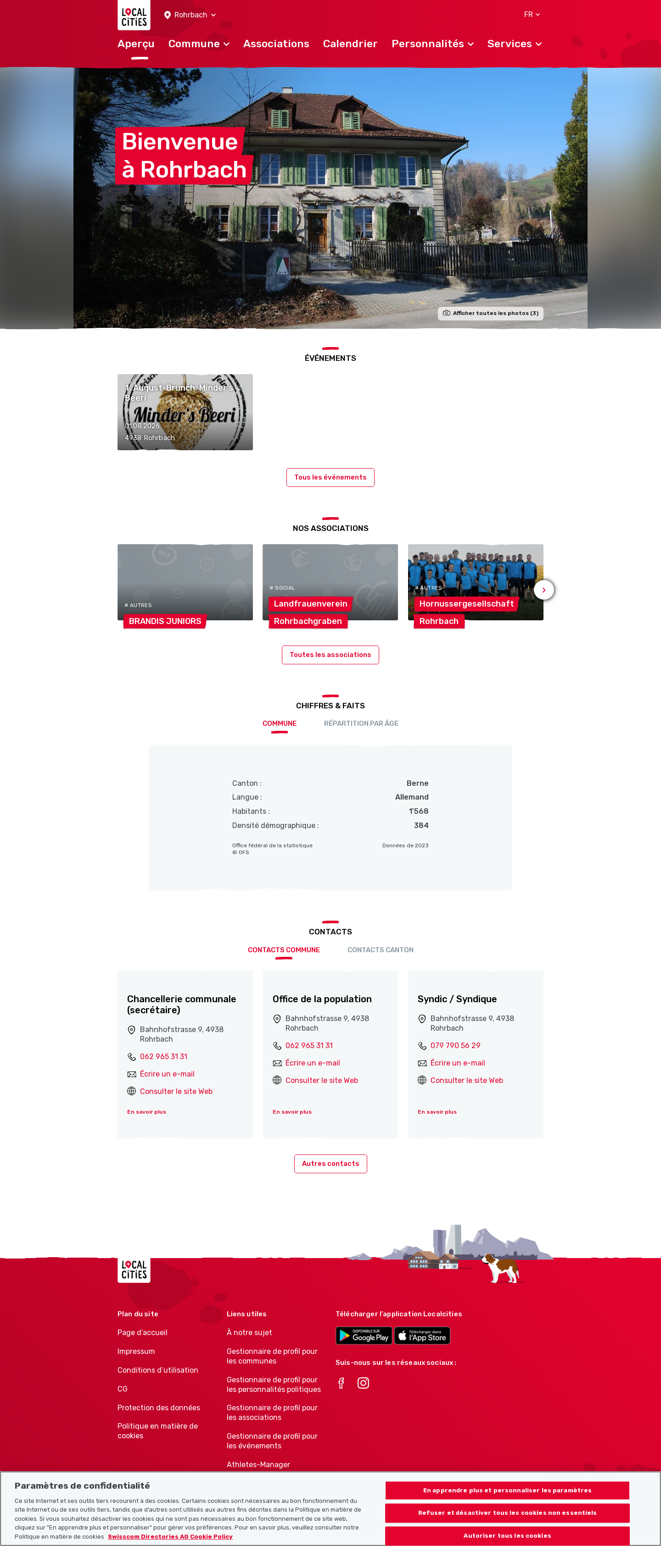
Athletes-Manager (258, 1464)
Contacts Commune (284, 950)
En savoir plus (146, 1112)
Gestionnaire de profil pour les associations (272, 1412)
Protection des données (159, 1407)
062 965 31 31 (163, 1056)
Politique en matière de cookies (158, 1431)
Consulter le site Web (176, 1091)
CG (123, 1389)
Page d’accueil (143, 1332)
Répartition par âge (361, 723)
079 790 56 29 (456, 1045)
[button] (190, 15)
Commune (280, 723)
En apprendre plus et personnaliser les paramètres (507, 1503)
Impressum (136, 1351)
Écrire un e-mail (167, 1074)
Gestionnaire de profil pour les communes (272, 1356)
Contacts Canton (380, 950)
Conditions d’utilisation (158, 1370)
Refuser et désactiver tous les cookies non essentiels (507, 1526)
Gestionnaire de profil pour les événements (272, 1441)
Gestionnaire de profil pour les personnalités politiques (274, 1384)
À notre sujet (249, 1332)
